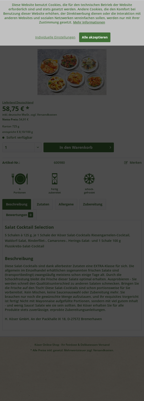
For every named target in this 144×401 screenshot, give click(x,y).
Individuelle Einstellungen (55, 37)
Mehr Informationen (89, 22)
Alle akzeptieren (95, 37)
